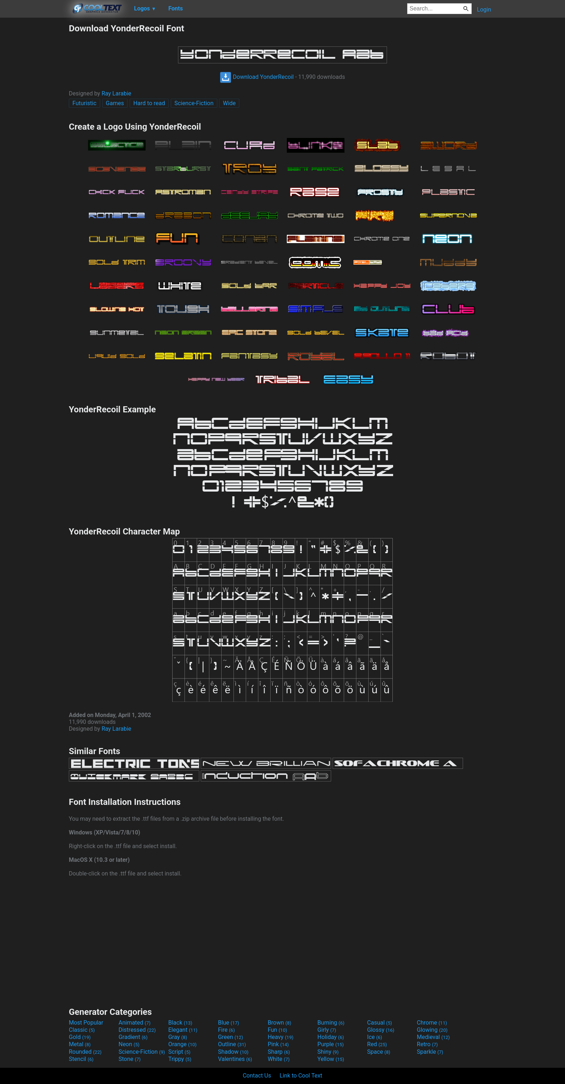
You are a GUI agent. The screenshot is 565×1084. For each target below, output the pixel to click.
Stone (130, 1059)
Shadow (233, 1051)
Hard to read (149, 103)
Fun (277, 1029)
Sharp (279, 1051)
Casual (379, 1022)
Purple (330, 1044)
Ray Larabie (116, 93)
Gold (80, 1037)
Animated (135, 1022)
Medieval (433, 1037)
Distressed (137, 1029)
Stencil (81, 1059)
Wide (229, 103)
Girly (326, 1029)
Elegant (182, 1029)
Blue (228, 1022)
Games (115, 103)
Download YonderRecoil (257, 76)
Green (230, 1037)
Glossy (381, 1029)
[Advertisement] (34, 131)
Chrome (432, 1022)
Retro (427, 1044)
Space (378, 1051)
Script (179, 1051)
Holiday (330, 1037)
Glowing (432, 1029)
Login (484, 9)
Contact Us (257, 1075)
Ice (374, 1037)
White (279, 1059)
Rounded (85, 1051)
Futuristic (84, 103)
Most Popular (86, 1022)
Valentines (235, 1059)
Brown (279, 1022)
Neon (129, 1044)
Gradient (133, 1037)
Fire (226, 1029)
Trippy (179, 1059)
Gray (177, 1037)
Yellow (330, 1059)
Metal (80, 1044)
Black (180, 1022)
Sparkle (430, 1051)
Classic (82, 1029)
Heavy (280, 1037)
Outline (232, 1044)
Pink (278, 1044)
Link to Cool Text (301, 1075)
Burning (330, 1022)
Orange (182, 1044)
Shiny (328, 1051)
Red (377, 1044)
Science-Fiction (194, 103)
